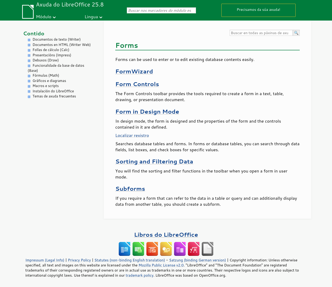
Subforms (130, 188)
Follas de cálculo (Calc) (51, 49)
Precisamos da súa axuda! (258, 9)
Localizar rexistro (132, 135)
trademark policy (139, 275)
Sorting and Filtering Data (154, 161)
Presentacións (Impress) (52, 55)
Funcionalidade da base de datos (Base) (56, 68)
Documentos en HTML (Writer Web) (62, 44)
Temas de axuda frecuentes (54, 96)
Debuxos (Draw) (46, 60)
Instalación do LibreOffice (53, 91)
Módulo (43, 16)
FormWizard (134, 71)
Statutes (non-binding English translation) (129, 260)
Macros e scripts (46, 85)
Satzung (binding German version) (197, 260)
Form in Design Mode (147, 111)
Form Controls (137, 84)
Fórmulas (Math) (46, 75)
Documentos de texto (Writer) (57, 39)
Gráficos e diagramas (49, 80)
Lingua (91, 16)
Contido (33, 33)
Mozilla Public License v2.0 (161, 265)
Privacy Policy (79, 260)
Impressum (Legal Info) (44, 260)
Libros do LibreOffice (166, 234)
